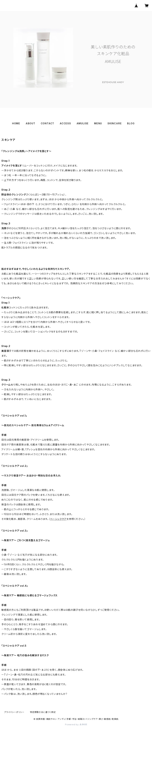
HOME (16, 123)
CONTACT (47, 123)
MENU (98, 123)
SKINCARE (114, 123)
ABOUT (30, 123)
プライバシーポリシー (14, 712)
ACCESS (65, 123)
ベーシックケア (58, 518)
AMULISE (83, 123)
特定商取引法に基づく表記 (43, 712)
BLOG (130, 123)
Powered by (76, 724)
